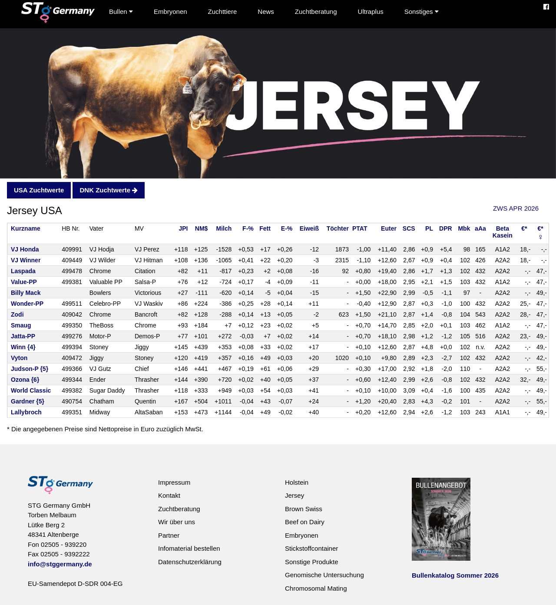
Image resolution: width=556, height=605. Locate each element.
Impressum (174, 482)
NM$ (201, 228)
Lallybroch (26, 412)
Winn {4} (23, 347)
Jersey (294, 495)
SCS (409, 228)
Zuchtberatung (316, 11)
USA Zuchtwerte (39, 190)
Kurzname (25, 228)
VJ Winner (25, 260)
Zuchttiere (222, 11)
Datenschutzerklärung (190, 561)
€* (524, 228)
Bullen (121, 11)
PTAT (359, 228)
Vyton (19, 357)
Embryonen (170, 11)
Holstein (296, 482)
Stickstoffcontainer (311, 548)
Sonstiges (421, 11)
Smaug (21, 325)
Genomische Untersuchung (324, 575)
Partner (168, 535)
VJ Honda (25, 249)
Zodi (17, 314)
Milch (224, 228)
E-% (286, 228)
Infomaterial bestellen (189, 548)
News (266, 11)
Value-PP (24, 281)
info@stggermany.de (60, 564)
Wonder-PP (27, 303)
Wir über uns (176, 522)
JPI (183, 228)
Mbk (464, 228)
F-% (248, 228)
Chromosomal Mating (316, 588)
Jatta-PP (23, 336)
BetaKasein (503, 232)
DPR (445, 228)
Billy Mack (25, 292)
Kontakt (169, 495)
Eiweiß (309, 228)
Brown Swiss (303, 508)
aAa (480, 228)
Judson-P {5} (29, 368)
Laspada (23, 271)
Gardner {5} (27, 401)
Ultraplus (371, 11)
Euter (389, 228)
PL (429, 228)
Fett (265, 228)
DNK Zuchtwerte (108, 190)
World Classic (31, 390)
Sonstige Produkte (311, 561)
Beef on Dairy (304, 522)
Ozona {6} (25, 379)
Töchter (338, 228)
